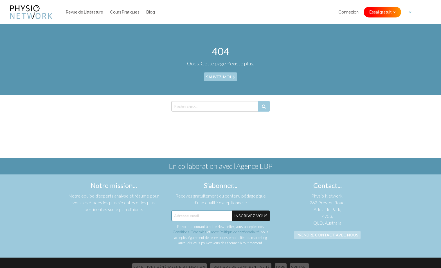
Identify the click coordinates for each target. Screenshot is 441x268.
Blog (150, 12)
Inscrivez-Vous (250, 215)
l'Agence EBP (253, 166)
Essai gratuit (380, 12)
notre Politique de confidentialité (235, 232)
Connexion (348, 12)
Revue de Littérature (84, 12)
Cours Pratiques (125, 12)
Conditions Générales (189, 232)
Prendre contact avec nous (327, 234)
